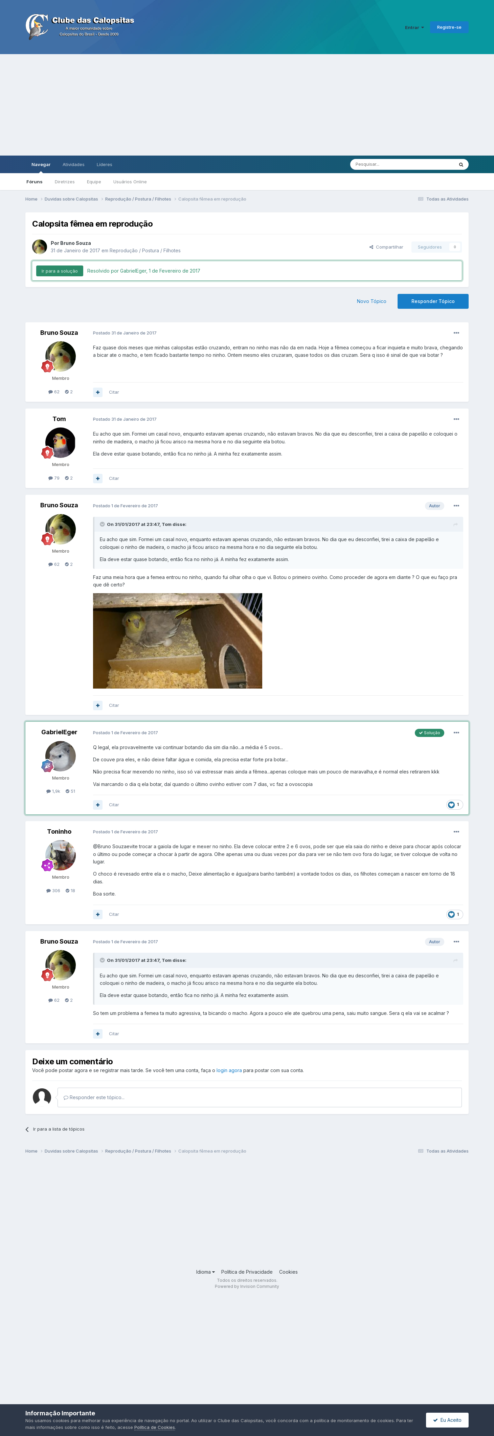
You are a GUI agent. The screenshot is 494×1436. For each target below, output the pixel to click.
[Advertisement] (247, 104)
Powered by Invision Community (247, 1286)
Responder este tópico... (94, 1097)
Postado (125, 332)
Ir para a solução (60, 271)
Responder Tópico (433, 301)
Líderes (104, 164)
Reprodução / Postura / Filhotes (145, 250)
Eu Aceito (447, 1420)
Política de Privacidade (247, 1272)
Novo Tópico (371, 301)
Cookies (288, 1272)
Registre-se (449, 27)
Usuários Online (130, 181)
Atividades (74, 164)
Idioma (205, 1272)
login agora (229, 1070)
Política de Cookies (154, 1427)
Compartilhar (386, 247)
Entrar (414, 27)
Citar (114, 392)
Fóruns (34, 181)
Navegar (40, 167)
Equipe (94, 181)
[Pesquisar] (383, 164)
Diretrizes (65, 181)
